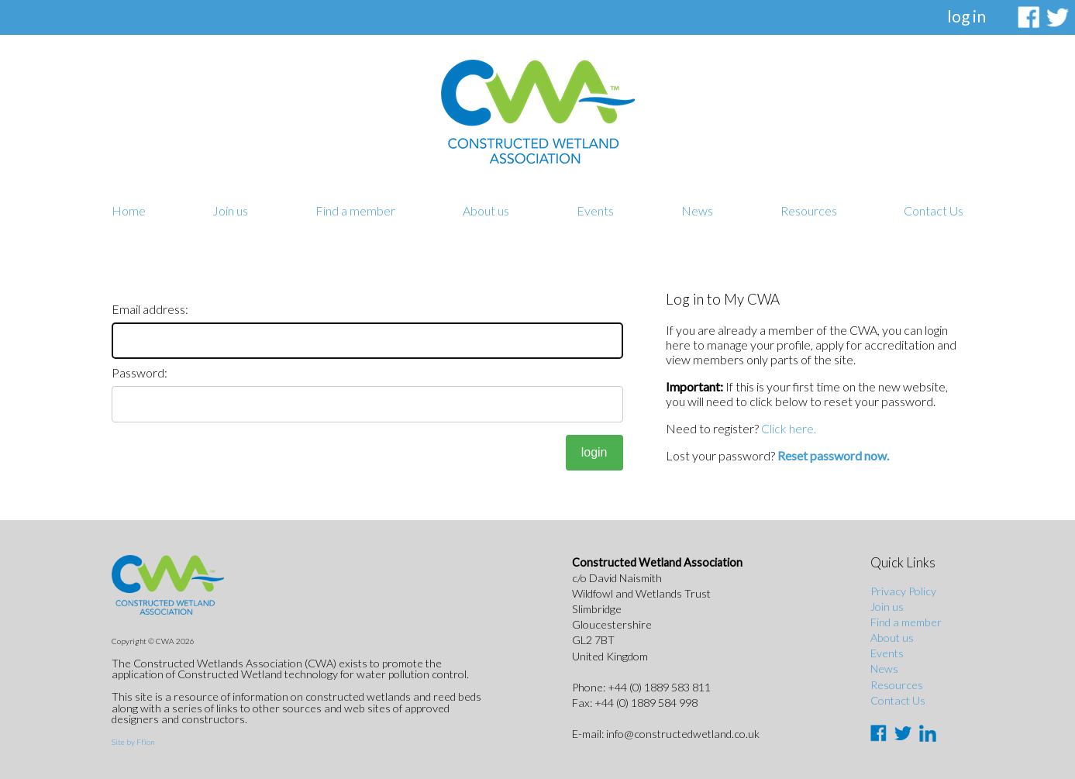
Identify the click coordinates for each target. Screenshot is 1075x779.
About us (486, 210)
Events (595, 210)
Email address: (150, 309)
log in (966, 16)
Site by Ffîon (133, 741)
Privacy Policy (903, 591)
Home (129, 210)
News (697, 210)
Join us (230, 210)
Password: (139, 372)
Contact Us (933, 210)
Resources (808, 210)
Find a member (355, 210)
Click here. (788, 428)
